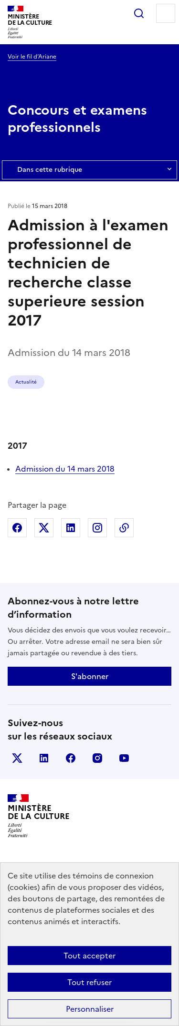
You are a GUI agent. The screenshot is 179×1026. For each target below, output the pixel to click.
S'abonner (89, 676)
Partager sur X (43, 527)
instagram (97, 758)
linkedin (43, 758)
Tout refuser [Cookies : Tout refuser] (89, 982)
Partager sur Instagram (97, 527)
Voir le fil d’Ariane (32, 56)
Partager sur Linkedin (70, 527)
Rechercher (138, 13)
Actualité (26, 381)
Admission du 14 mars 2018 (65, 468)
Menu (165, 13)
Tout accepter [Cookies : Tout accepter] (89, 955)
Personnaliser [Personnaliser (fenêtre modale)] (90, 1009)
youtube (124, 758)
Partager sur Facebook (17, 527)
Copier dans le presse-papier (124, 527)
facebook (70, 758)
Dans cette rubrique (89, 170)
